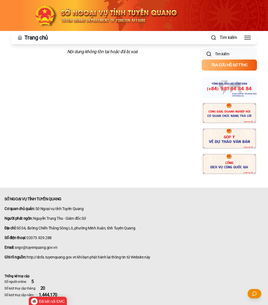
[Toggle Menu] (248, 37)
